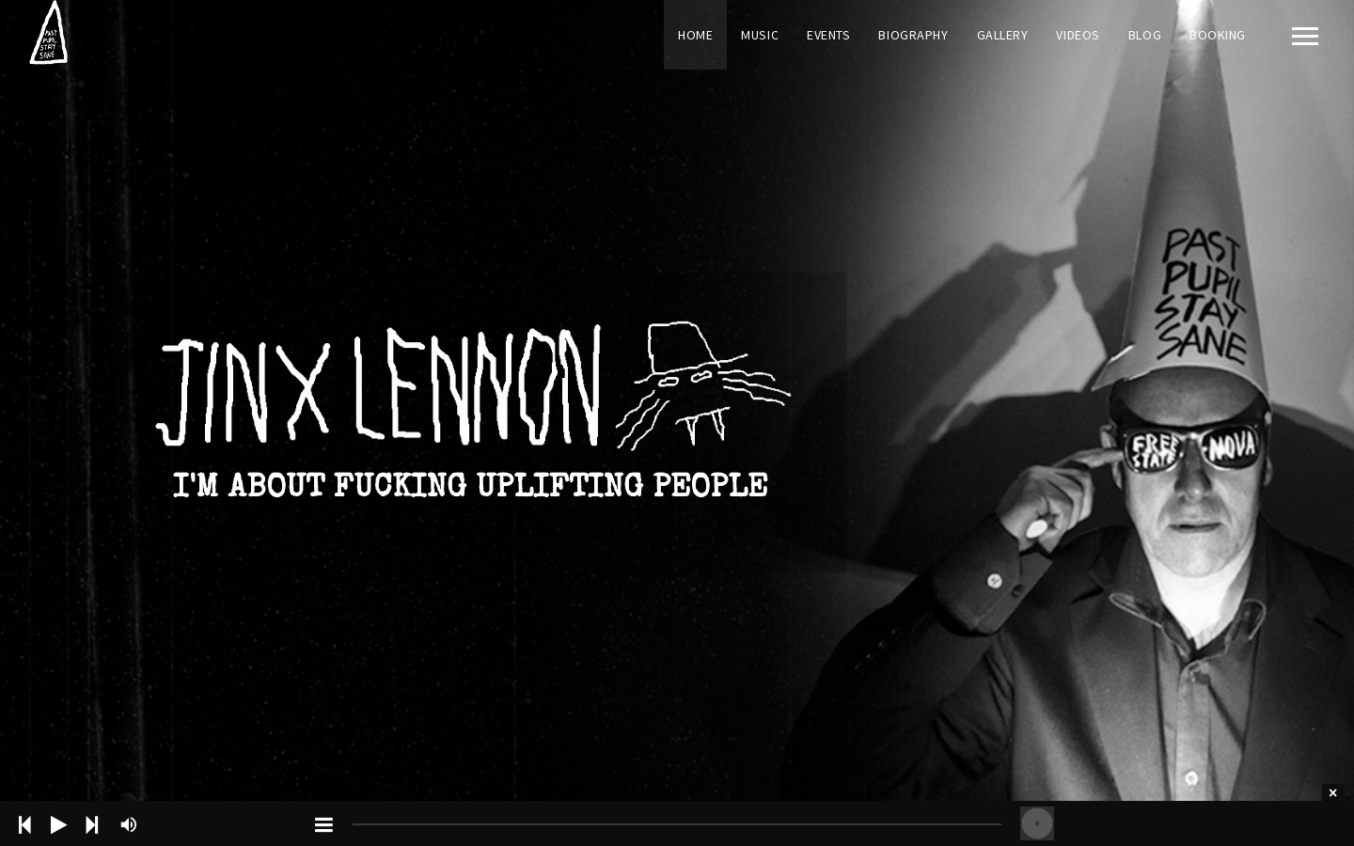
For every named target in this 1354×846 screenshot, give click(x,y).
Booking (1217, 34)
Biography (913, 34)
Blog (1144, 34)
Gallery (1003, 34)
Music (760, 34)
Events (828, 34)
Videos (1077, 34)
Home (695, 34)
